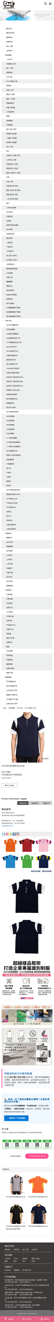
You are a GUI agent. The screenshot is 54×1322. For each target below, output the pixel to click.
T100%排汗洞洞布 (12, 368)
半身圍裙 (9, 125)
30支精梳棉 (10, 425)
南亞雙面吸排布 (11, 399)
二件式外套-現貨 (12, 199)
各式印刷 (9, 542)
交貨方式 (9, 607)
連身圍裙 (9, 120)
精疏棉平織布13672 (13, 494)
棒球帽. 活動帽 (11, 142)
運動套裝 (9, 72)
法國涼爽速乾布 (11, 355)
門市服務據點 (10, 1277)
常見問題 (9, 651)
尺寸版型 (9, 612)
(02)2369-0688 (13, 1289)
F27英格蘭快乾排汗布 (14, 342)
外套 (7, 177)
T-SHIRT (9, 59)
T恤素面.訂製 (11, 64)
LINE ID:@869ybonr (26, 1307)
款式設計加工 (27, 1270)
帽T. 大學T (10, 68)
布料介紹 (8, 321)
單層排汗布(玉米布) (13, 390)
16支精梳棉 (10, 429)
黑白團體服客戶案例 (13, 316)
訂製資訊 (8, 590)
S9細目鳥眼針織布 (12, 373)
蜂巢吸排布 (10, 403)
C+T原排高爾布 (11, 438)
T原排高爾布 (10, 329)
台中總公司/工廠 (12, 699)
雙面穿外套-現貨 (12, 194)
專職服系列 (10, 103)
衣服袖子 (9, 568)
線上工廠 (9, 46)
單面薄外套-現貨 (12, 186)
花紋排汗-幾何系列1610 (14, 386)
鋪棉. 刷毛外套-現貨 (13, 190)
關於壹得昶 (10, 33)
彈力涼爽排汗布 (11, 364)
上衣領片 (9, 559)
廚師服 (8, 85)
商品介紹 (23, 803)
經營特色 (9, 42)
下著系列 (9, 247)
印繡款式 (8, 533)
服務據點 (8, 677)
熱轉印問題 (10, 668)
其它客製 (9, 229)
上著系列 (9, 242)
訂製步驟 (9, 599)
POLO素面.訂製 (11, 81)
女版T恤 (9, 620)
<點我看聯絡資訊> (8, 826)
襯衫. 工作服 (10, 99)
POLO (16, 1258)
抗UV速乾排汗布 (12, 351)
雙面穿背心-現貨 (12, 168)
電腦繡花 (17, 1270)
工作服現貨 (10, 112)
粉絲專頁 (45, 1319)
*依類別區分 (10, 264)
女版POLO (10, 629)
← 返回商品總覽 (14, 1156)
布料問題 (9, 655)
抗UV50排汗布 (11, 347)
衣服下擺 (9, 572)
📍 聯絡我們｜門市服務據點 (16, 1118)
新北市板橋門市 (11, 686)
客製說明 (34, 803)
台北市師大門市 (11, 690)
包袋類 (8, 221)
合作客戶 (9, 50)
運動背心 (9, 286)
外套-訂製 (9, 181)
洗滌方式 (46, 803)
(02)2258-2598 (13, 1282)
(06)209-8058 (12, 1307)
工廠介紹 (8, 28)
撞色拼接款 (10, 290)
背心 (7, 151)
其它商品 (9, 212)
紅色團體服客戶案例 (13, 308)
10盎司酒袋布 (11, 525)
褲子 (7, 203)
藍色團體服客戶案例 (13, 312)
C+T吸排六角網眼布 (13, 446)
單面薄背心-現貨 (12, 164)
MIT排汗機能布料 (12, 325)
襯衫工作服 (10, 638)
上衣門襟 (9, 564)
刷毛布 (8, 485)
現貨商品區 (10, 234)
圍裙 (7, 116)
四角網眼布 (10, 459)
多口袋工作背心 (11, 255)
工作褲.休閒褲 (11, 208)
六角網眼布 (10, 464)
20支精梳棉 (10, 416)
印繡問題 (9, 660)
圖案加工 (9, 537)
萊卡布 (8, 468)
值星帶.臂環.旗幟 (12, 225)
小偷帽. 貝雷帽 (11, 138)
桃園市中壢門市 (11, 695)
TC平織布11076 (12, 499)
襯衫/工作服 (10, 94)
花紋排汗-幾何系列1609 (14, 381)
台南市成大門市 (11, 704)
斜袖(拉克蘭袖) (11, 295)
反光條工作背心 (11, 260)
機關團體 (9, 281)
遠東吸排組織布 (11, 394)
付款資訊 (9, 603)
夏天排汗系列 (11, 407)
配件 (15, 1261)
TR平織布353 (11, 507)
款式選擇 (9, 551)
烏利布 (8, 512)
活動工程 (9, 277)
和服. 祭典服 (10, 107)
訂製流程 (9, 594)
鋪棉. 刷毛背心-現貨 (13, 173)
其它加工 (9, 577)
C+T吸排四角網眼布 (13, 442)
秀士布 (8, 516)
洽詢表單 (27, 1319)
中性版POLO (10, 625)
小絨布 (8, 472)
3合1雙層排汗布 (12, 451)
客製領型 (9, 299)
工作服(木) (10, 251)
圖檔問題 (9, 664)
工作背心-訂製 (11, 160)
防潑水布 (9, 520)
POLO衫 (9, 77)
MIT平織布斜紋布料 (13, 490)
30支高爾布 (10, 433)
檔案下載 (9, 673)
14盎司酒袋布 (11, 529)
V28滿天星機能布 (12, 334)
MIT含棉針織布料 (12, 412)
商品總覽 (8, 55)
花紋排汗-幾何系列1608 (14, 377)
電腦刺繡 (9, 546)
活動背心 (9, 642)
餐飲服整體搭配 (11, 269)
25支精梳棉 (10, 420)
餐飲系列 (9, 238)
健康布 (8, 481)
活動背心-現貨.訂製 (13, 155)
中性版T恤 (10, 616)
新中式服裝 (10, 303)
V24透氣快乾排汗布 (13, 338)
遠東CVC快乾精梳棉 (13, 455)
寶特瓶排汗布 (11, 360)
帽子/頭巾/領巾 (11, 129)
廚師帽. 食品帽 (11, 134)
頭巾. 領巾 (9, 147)
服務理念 (9, 37)
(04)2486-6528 (13, 1302)
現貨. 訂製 (9, 90)
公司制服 (9, 273)
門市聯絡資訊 (11, 681)
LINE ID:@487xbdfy (25, 1294)
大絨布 (8, 477)
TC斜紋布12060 (12, 503)
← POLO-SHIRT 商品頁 (37, 1156)
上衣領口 (9, 555)
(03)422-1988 (12, 1294)
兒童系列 (9, 216)
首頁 (4, 708)
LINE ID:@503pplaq (25, 1289)
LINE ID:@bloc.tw (25, 1282)
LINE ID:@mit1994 (25, 1302)
